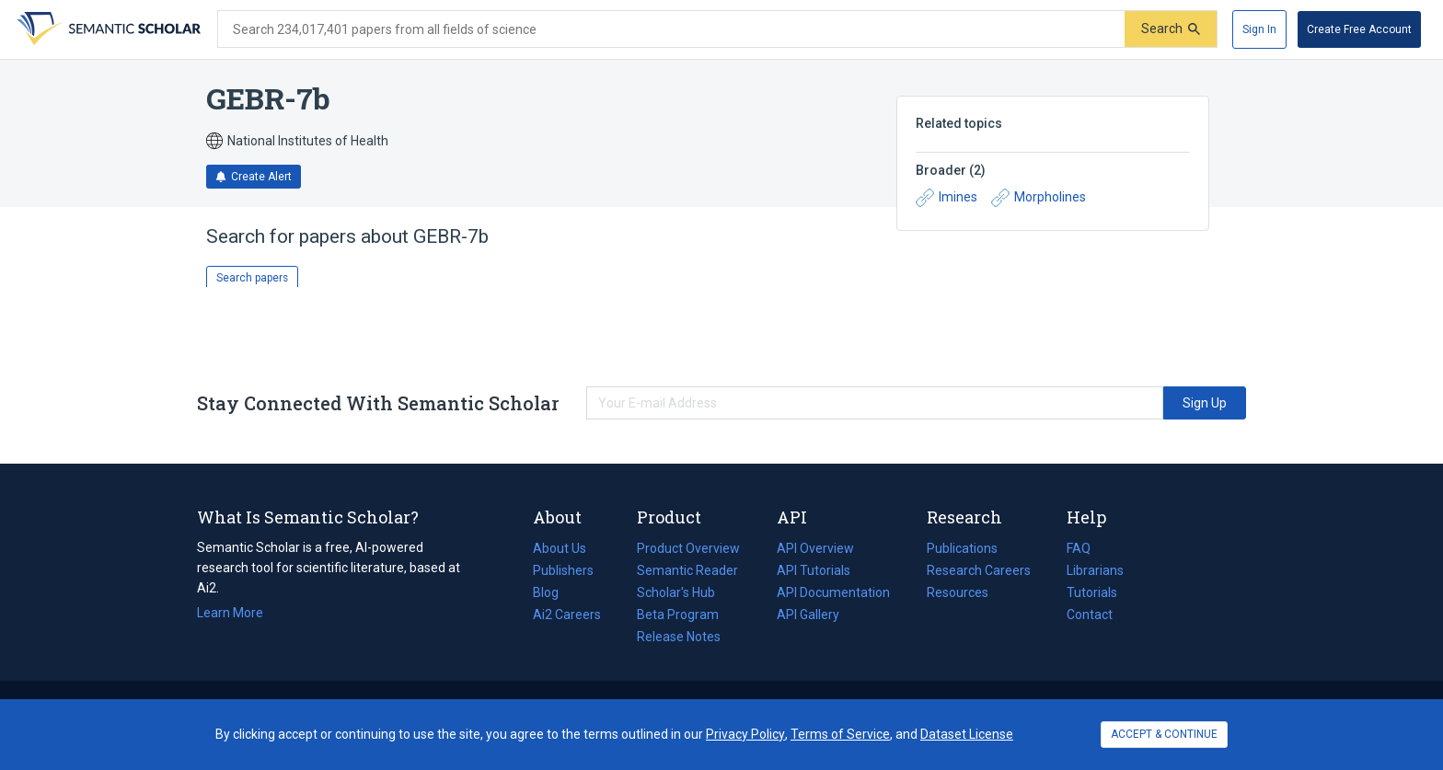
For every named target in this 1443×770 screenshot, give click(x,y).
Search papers (252, 277)
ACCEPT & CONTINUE (1164, 734)
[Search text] (671, 29)
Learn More (230, 612)
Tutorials (1092, 592)
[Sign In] (1259, 29)
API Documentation (833, 592)
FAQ (1079, 548)
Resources (957, 592)
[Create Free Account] (1359, 29)
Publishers (563, 570)
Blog (553, 592)
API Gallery (808, 614)
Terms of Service (840, 734)
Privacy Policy (745, 734)
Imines (946, 198)
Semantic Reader (687, 570)
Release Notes (679, 636)
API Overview (815, 548)
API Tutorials (813, 570)
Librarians (1095, 570)
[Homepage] (107, 29)
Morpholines (1038, 198)
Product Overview (688, 548)
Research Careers (979, 570)
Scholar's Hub (676, 592)
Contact (1090, 614)
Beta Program (678, 614)
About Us (559, 548)
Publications (962, 548)
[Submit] (1171, 29)
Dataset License (966, 734)
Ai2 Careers (567, 614)
